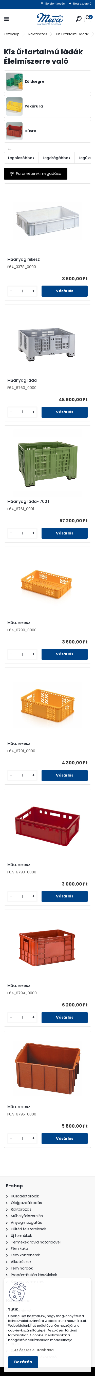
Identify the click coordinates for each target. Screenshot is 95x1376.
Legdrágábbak (56, 157)
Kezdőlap (12, 34)
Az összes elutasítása (34, 1350)
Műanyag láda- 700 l (28, 501)
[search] (79, 19)
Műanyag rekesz (23, 259)
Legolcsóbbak (21, 157)
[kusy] (22, 291)
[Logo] (47, 19)
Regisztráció (82, 4)
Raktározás (37, 34)
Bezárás (23, 1362)
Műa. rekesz (18, 622)
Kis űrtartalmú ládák (72, 34)
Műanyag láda (22, 380)
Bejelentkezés (55, 4)
